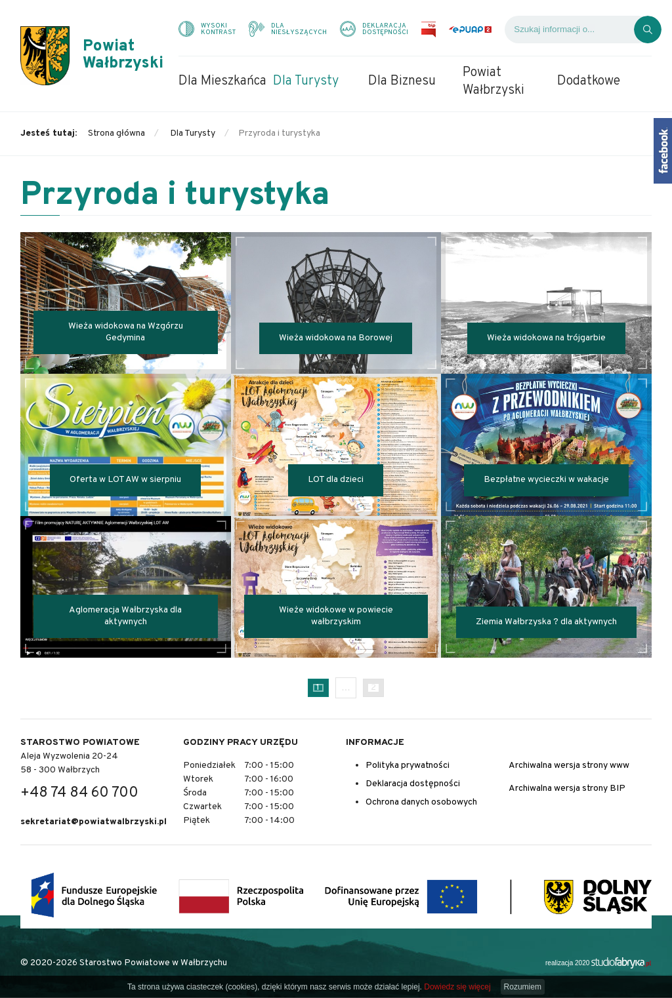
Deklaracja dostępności (413, 783)
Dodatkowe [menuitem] (588, 81)
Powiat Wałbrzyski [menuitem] (493, 81)
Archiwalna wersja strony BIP (567, 788)
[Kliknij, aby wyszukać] (648, 29)
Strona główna (116, 133)
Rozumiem (522, 986)
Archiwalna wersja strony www (569, 765)
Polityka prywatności (408, 765)
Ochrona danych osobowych (421, 802)
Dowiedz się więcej (457, 986)
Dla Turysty (192, 133)
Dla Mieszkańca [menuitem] (222, 81)
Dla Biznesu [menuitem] (402, 81)
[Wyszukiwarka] (569, 29)
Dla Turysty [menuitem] (306, 81)
